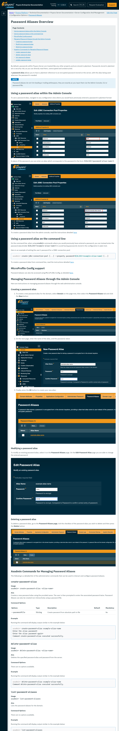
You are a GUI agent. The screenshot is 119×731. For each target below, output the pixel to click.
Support (112, 5)
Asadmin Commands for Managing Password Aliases (57, 50)
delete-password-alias (49, 55)
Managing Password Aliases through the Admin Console (58, 39)
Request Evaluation (96, 5)
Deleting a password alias (50, 47)
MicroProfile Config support (49, 36)
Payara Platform (8, 21)
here (101, 209)
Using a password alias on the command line (54, 34)
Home (37, 13)
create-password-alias (49, 52)
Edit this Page (112, 13)
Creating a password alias (50, 42)
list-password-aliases (49, 57)
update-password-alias (49, 60)
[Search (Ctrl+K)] (77, 5)
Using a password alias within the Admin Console (56, 31)
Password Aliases (91, 15)
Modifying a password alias (51, 44)
